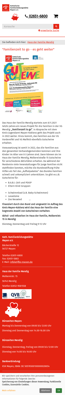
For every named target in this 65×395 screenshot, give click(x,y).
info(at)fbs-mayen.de (21, 262)
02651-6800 (36, 16)
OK (59, 390)
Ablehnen (45, 390)
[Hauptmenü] (57, 5)
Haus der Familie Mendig (40, 42)
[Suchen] (56, 26)
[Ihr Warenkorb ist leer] (56, 16)
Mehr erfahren (8, 390)
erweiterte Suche (48, 30)
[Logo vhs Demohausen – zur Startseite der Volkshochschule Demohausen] (17, 7)
